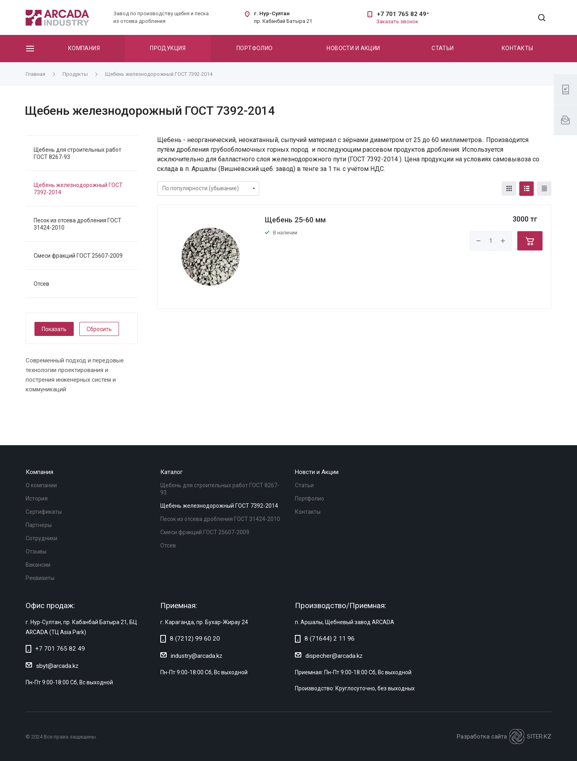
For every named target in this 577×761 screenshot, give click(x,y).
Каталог (171, 472)
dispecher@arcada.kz (334, 655)
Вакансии (38, 565)
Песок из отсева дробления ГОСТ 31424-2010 (77, 224)
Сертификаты (44, 512)
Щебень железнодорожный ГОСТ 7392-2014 (78, 188)
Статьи (443, 48)
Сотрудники (41, 538)
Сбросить (99, 329)
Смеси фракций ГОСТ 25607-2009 (78, 255)
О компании (41, 485)
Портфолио (254, 48)
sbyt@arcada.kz (57, 665)
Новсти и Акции (317, 472)
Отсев (41, 284)
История (37, 498)
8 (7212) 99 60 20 (195, 638)
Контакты (517, 48)
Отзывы (36, 551)
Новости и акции (353, 48)
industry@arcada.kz (196, 655)
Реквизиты (40, 578)
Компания (84, 48)
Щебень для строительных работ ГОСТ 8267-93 (77, 153)
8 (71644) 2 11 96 (330, 638)
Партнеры (39, 525)
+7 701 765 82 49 (401, 14)
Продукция (168, 48)
